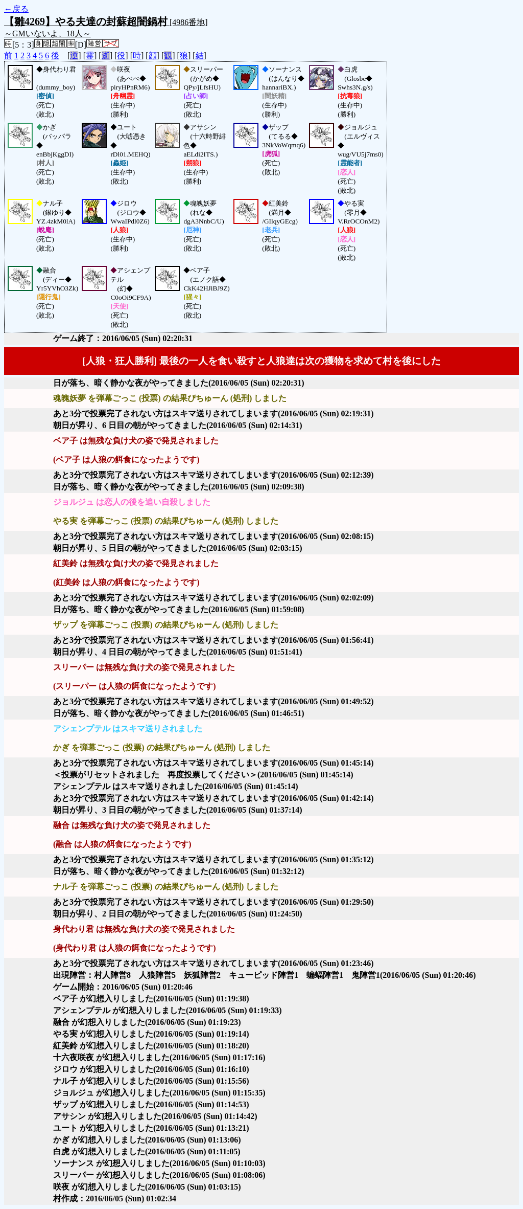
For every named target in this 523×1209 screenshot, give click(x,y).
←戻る (16, 9)
